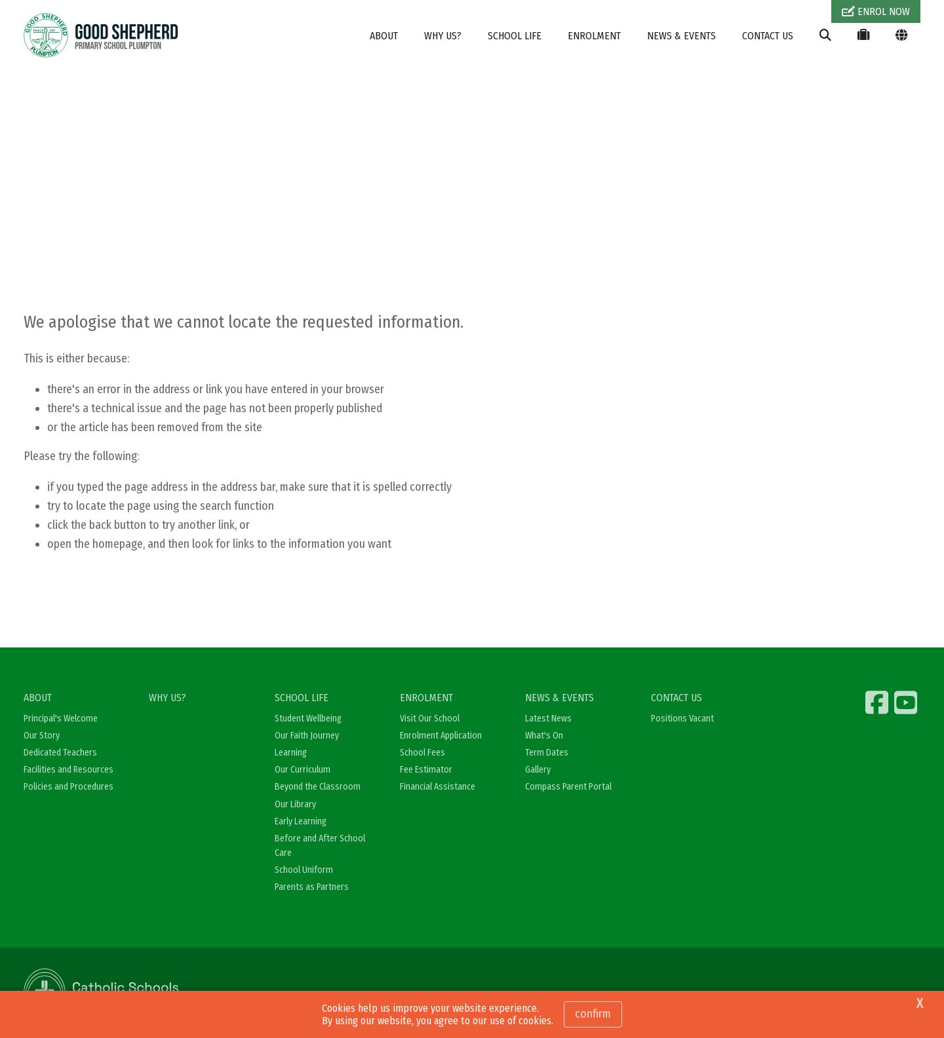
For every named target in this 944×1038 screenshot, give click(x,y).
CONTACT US (767, 35)
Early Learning (300, 821)
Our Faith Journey (307, 735)
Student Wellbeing (308, 718)
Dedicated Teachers (60, 752)
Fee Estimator (426, 769)
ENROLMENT (594, 35)
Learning (291, 752)
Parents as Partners (312, 887)
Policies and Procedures (68, 786)
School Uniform (304, 869)
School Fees (422, 752)
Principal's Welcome (61, 718)
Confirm (593, 1014)
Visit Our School (430, 718)
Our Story (42, 735)
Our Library (295, 804)
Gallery (538, 769)
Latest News (548, 718)
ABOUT (384, 35)
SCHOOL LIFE (514, 35)
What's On (544, 735)
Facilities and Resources (68, 769)
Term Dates (546, 752)
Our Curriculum (302, 769)
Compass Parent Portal (568, 786)
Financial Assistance (437, 786)
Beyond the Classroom (318, 786)
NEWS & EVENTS (681, 35)
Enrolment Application (441, 735)
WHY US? (443, 35)
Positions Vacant (682, 718)
